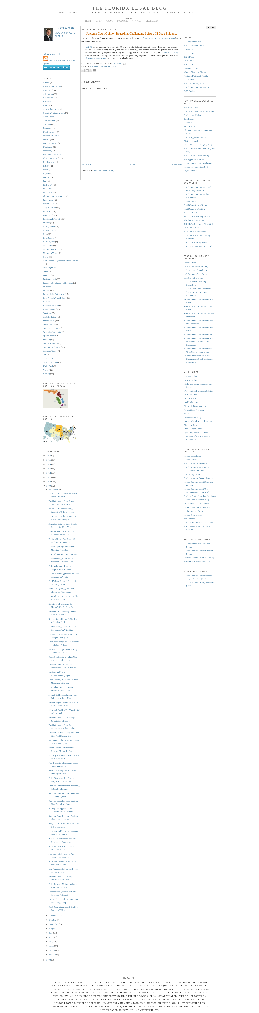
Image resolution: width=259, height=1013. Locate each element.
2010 (48, 481)
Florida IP (188, 122)
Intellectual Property (52, 219)
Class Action (48, 116)
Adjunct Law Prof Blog (194, 410)
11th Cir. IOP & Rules (193, 278)
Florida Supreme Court (53, 196)
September (54, 924)
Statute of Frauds (50, 343)
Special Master (49, 335)
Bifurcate (47, 101)
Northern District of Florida (196, 76)
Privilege (47, 286)
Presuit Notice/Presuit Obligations (58, 283)
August (52, 928)
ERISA (46, 166)
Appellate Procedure (52, 86)
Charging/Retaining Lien (54, 113)
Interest (46, 222)
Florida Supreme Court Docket (197, 87)
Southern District (50, 328)
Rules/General (49, 309)
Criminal (47, 124)
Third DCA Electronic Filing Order (199, 224)
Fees (45, 181)
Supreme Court (49, 351)
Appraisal (47, 90)
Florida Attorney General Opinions (199, 478)
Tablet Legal (189, 413)
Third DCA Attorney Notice (196, 220)
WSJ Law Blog (190, 394)
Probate (46, 290)
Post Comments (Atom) (104, 170)
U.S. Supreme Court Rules (195, 274)
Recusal (46, 301)
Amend (46, 82)
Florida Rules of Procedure (195, 463)
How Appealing (190, 380)
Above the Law (190, 425)
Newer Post (86, 164)
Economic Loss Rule (52, 154)
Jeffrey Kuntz (66, 28)
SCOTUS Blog (168, 38)
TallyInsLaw (189, 119)
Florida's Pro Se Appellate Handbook (200, 496)
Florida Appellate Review (195, 137)
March (52, 950)
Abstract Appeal (191, 141)
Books (46, 105)
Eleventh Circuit (50, 158)
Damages (47, 128)
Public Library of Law (193, 511)
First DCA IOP (190, 201)
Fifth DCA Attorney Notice (195, 242)
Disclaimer (48, 147)
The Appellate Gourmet (194, 159)
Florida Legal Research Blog (196, 499)
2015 (48, 460)
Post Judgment (49, 279)
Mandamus (48, 245)
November (54, 915)
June (51, 937)
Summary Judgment (51, 347)
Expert (46, 173)
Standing (47, 339)
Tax (44, 354)
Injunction (47, 211)
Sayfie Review (190, 170)
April (51, 946)
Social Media (49, 324)
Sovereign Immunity (52, 332)
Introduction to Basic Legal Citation (199, 522)
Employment (48, 162)
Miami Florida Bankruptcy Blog (198, 145)
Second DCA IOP (191, 212)
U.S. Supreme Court (192, 41)
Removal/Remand (51, 305)
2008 (48, 960)
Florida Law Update (192, 115)
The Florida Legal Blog (129, 8)
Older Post (177, 164)
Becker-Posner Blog (192, 417)
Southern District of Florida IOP (198, 334)
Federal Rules (190, 262)
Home (132, 164)
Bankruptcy (48, 97)
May (51, 941)
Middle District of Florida (195, 72)
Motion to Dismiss (51, 249)
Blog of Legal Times (193, 428)
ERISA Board (190, 398)
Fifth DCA (47, 185)
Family (46, 177)
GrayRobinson (49, 207)
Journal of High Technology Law (198, 421)
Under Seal (48, 366)
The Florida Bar (191, 107)
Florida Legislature (192, 474)
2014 (48, 464)
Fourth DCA (48, 203)
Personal (47, 275)
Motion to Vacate (50, 253)
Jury (45, 234)
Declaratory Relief (51, 135)
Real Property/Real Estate (54, 298)
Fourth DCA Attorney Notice (196, 231)
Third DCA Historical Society (197, 561)
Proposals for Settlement (53, 294)
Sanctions (47, 313)
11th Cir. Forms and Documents (197, 288)
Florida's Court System (194, 83)
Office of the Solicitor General (197, 507)
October (53, 920)
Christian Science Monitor (96, 58)
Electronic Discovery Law (195, 406)
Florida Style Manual (193, 515)
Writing (46, 373)
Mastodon (129, 18)
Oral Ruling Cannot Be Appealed (62, 554)
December (54, 489)
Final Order (48, 188)
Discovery (47, 150)
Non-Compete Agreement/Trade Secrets (60, 260)
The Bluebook (190, 518)
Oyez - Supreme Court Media (196, 432)
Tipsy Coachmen (50, 362)
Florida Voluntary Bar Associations (199, 111)
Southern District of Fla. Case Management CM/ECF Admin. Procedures (198, 358)
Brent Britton (189, 126)
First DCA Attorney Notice (195, 205)
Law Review (48, 238)
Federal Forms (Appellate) (195, 270)
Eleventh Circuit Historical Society (199, 557)
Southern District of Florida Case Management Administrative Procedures (198, 341)
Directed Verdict (50, 143)
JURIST (88, 47)
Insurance (47, 215)
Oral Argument (49, 267)
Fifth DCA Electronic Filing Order (199, 246)
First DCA (47, 192)
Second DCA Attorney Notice (197, 216)
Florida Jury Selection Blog (196, 167)
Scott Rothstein (49, 317)
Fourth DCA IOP (191, 227)
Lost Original (49, 241)
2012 (48, 473)
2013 (48, 468)
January (52, 954)
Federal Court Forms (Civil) (196, 266)
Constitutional (49, 120)
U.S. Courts (189, 79)
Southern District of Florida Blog (198, 163)
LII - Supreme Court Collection (197, 503)
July (51, 933)
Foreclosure (48, 200)
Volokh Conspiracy (169, 52)
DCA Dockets (190, 91)
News (45, 257)
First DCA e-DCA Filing (194, 209)
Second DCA (49, 320)
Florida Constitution (192, 456)
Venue (46, 370)
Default (46, 139)
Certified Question (51, 109)
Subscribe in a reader (52, 54)
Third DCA (48, 358)
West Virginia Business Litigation (198, 391)
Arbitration (48, 94)
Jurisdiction (48, 230)
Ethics (46, 169)
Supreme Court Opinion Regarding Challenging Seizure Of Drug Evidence (131, 33)
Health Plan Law (191, 402)
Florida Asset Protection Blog (196, 155)
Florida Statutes (190, 459)
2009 (48, 486)
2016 (48, 455)
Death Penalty (49, 132)
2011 (48, 477)
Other (45, 271)
